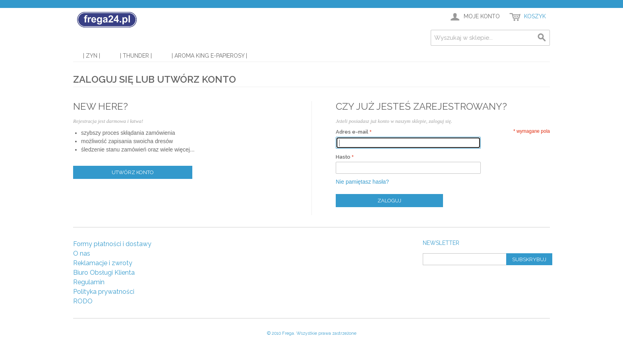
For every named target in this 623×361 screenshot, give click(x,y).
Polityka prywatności (103, 291)
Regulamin (88, 282)
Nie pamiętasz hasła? (362, 182)
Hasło (343, 157)
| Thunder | (136, 55)
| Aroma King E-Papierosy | (209, 55)
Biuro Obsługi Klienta (104, 272)
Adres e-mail (352, 132)
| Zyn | (91, 55)
